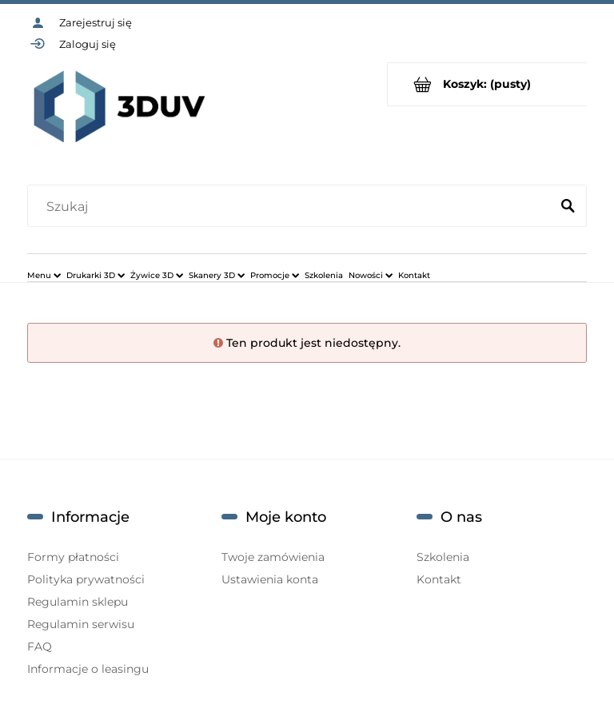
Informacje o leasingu (88, 669)
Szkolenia (443, 557)
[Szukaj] (567, 207)
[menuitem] (44, 275)
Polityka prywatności (86, 579)
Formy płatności (73, 557)
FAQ (39, 646)
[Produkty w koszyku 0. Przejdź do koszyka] (487, 84)
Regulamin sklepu (77, 602)
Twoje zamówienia (273, 557)
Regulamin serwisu (80, 624)
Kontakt (439, 579)
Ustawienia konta (269, 579)
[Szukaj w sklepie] (292, 207)
